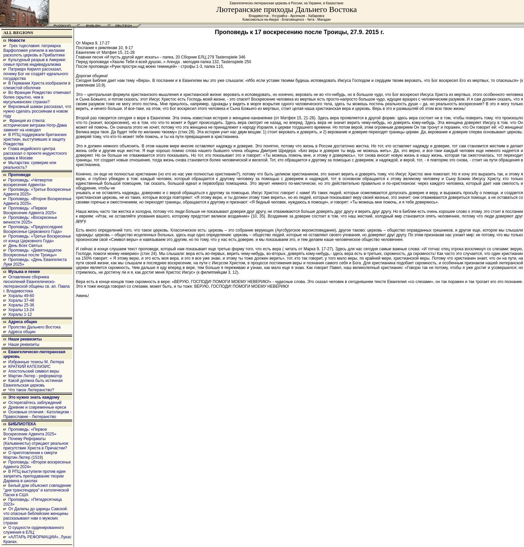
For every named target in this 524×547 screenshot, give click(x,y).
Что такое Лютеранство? (31, 390)
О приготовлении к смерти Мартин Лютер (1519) (30, 455)
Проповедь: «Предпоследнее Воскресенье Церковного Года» (32, 229)
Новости (16, 40)
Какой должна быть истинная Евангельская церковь (32, 383)
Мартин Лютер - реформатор (35, 376)
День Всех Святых (25, 245)
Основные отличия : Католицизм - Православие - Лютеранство (37, 414)
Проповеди (19, 174)
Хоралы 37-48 (21, 300)
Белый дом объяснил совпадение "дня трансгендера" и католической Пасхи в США (37, 490)
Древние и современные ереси (37, 407)
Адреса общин (22, 321)
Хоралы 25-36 (21, 305)
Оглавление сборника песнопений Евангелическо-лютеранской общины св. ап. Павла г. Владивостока (36, 284)
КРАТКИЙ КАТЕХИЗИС (29, 366)
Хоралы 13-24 (21, 309)
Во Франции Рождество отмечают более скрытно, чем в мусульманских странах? (37, 97)
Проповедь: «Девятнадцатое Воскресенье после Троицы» (32, 252)
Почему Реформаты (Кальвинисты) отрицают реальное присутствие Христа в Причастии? (35, 443)
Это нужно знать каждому (33, 397)
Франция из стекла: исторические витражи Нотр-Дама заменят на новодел (35, 125)
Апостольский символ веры (33, 371)
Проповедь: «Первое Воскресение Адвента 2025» (29, 210)
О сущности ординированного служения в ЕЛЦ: (33, 530)
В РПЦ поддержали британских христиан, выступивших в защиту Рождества (35, 139)
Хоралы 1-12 (20, 314)
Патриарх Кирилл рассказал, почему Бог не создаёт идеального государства (35, 74)
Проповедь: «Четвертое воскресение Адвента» (27, 182)
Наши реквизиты (25, 339)
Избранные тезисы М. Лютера (36, 362)
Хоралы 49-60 (21, 295)
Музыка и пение (24, 271)
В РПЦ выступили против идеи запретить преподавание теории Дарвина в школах (34, 476)
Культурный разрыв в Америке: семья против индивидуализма (34, 62)
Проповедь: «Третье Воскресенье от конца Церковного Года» (37, 238)
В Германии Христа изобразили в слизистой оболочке (37, 85)
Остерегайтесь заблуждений (34, 402)
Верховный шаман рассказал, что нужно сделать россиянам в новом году (37, 111)
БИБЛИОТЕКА (22, 424)
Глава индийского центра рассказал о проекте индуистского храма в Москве (35, 153)
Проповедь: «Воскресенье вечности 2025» (30, 220)
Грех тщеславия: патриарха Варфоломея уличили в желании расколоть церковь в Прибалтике (34, 50)
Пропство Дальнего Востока (34, 327)
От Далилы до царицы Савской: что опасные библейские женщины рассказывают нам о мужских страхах (35, 516)
